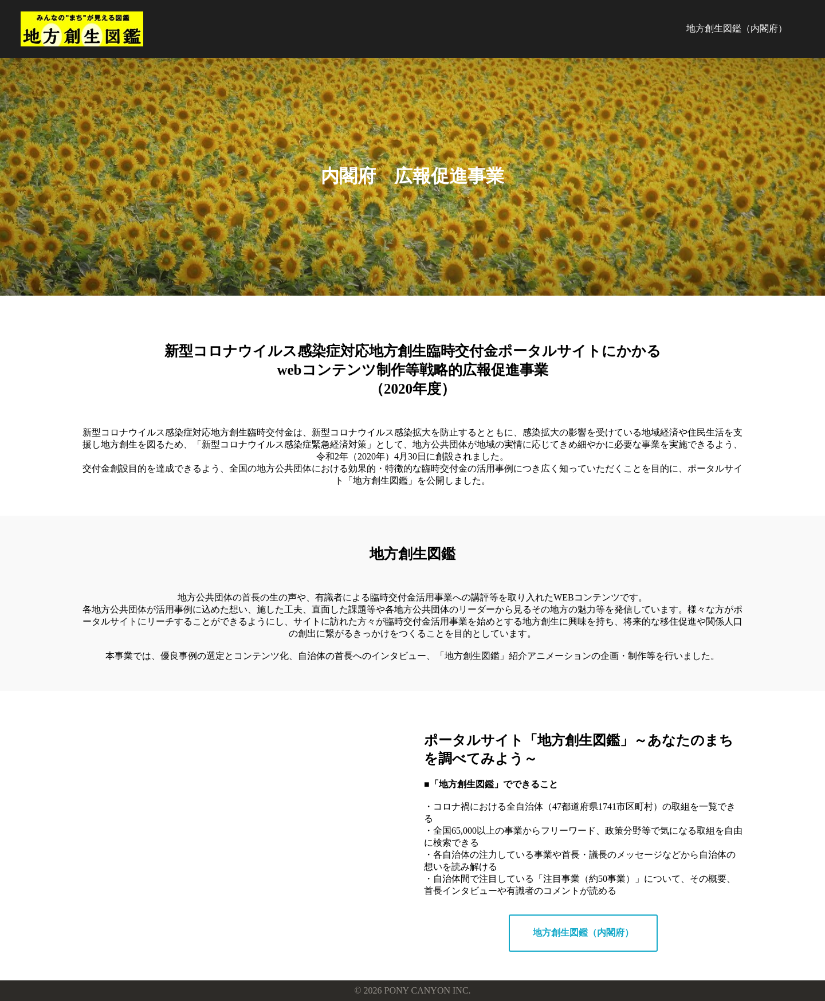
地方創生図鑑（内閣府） (736, 28)
